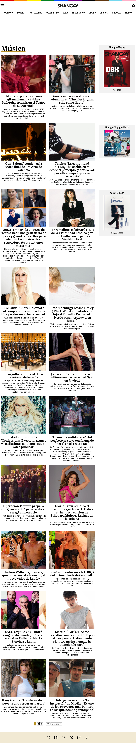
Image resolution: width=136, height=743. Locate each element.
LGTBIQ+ (21, 13)
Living (128, 13)
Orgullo (116, 13)
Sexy (65, 13)
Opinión (104, 13)
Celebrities (52, 13)
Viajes (92, 13)
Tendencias (78, 13)
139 (48, 724)
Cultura (8, 13)
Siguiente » (56, 724)
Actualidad (36, 13)
